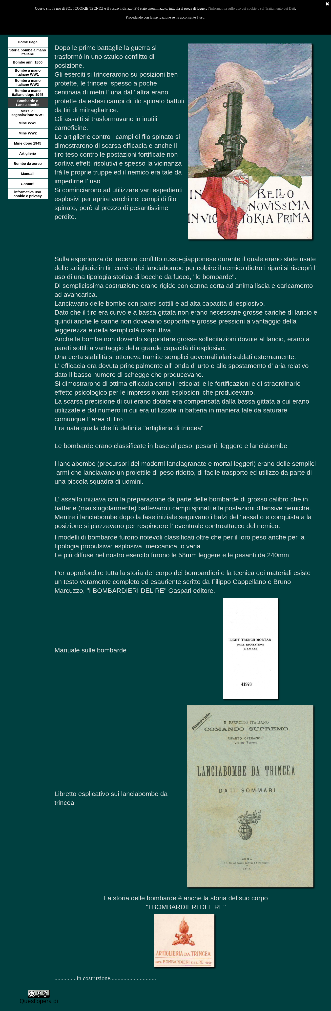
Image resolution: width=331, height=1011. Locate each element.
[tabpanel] (120, 132)
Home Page (28, 42)
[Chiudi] (327, 4)
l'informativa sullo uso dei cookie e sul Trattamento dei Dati (251, 8)
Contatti (27, 184)
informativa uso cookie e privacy (28, 194)
